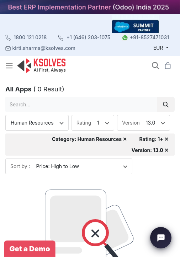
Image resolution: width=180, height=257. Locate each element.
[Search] (166, 104)
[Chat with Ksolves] (160, 237)
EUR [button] (159, 48)
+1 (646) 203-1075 (89, 37)
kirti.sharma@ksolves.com (43, 48)
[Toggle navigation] (10, 65)
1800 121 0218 (30, 37)
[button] (155, 65)
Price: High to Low (57, 166)
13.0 (150, 123)
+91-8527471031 (149, 37)
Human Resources (32, 123)
